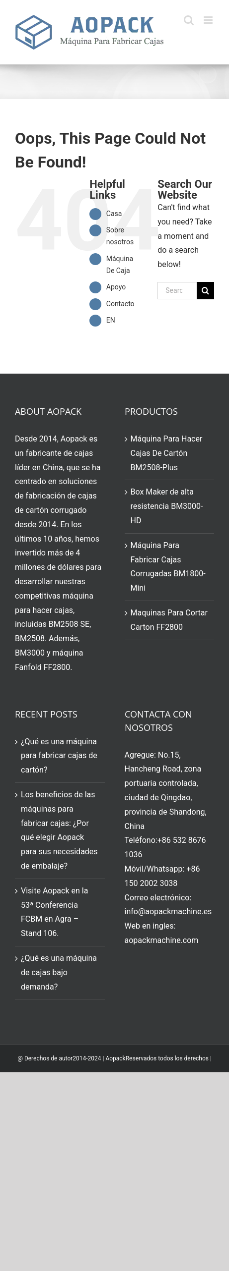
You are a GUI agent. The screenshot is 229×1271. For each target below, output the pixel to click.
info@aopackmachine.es (168, 911)
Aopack (115, 1058)
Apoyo (116, 287)
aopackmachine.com (162, 940)
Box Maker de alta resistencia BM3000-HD (167, 506)
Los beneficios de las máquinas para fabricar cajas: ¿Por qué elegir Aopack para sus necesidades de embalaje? (59, 830)
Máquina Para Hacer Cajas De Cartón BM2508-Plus (167, 453)
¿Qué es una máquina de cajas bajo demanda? (59, 972)
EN (110, 320)
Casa (114, 214)
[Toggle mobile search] (189, 20)
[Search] (205, 290)
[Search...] (177, 290)
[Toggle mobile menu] (209, 20)
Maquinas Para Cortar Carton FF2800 (169, 620)
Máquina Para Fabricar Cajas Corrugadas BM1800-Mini (168, 567)
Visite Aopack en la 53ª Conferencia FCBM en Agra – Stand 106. (54, 912)
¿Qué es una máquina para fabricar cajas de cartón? (59, 756)
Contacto (120, 304)
